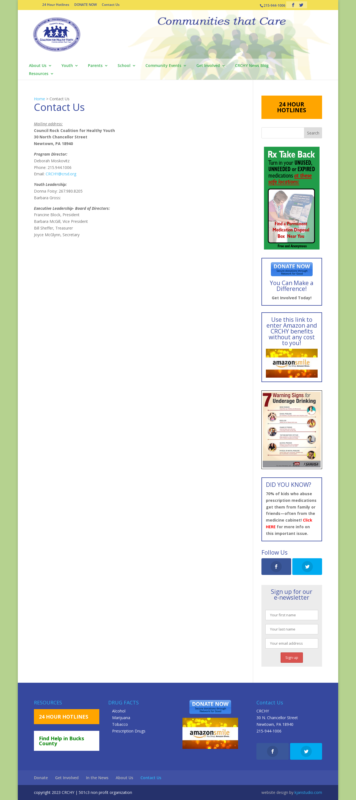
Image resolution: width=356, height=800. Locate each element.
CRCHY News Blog (252, 66)
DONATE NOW (85, 5)
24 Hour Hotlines (55, 5)
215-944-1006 (268, 731)
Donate (41, 777)
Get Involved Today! (292, 297)
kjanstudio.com (308, 792)
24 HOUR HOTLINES (291, 107)
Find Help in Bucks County (61, 741)
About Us (37, 66)
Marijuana (121, 717)
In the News (97, 777)
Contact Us (111, 5)
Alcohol (118, 711)
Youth (67, 66)
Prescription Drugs (128, 731)
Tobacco (120, 724)
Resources (38, 74)
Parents (95, 66)
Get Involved (208, 66)
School (124, 66)
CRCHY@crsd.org (61, 173)
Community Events (163, 66)
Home (39, 98)
